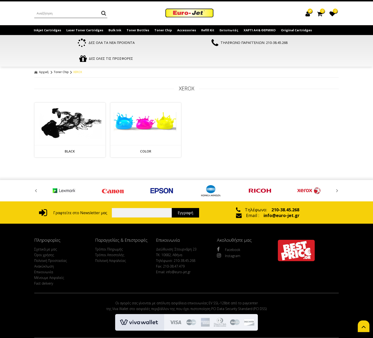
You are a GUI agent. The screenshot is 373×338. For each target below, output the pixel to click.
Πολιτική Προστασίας (50, 245)
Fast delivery (43, 268)
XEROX (77, 57)
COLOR (145, 136)
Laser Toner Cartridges (84, 30)
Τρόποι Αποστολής (109, 240)
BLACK (70, 136)
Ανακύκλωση (44, 251)
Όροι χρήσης (44, 240)
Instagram (228, 240)
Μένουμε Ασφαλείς (49, 262)
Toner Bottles (138, 30)
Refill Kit (207, 30)
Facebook (228, 234)
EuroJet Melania (189, 14)
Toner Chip (163, 30)
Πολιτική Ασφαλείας (110, 245)
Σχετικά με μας (45, 234)
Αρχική (41, 57)
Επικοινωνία (43, 257)
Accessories (186, 30)
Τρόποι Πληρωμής (109, 234)
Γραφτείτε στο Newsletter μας (73, 198)
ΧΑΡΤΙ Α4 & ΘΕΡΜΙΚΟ (260, 30)
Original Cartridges (296, 30)
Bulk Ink (114, 30)
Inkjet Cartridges (47, 30)
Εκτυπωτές (229, 30)
